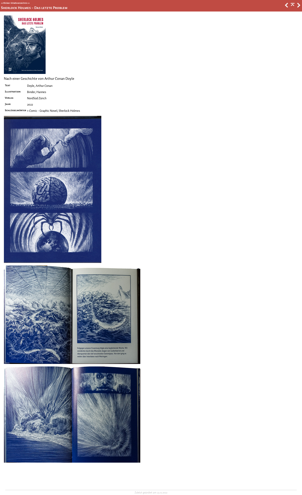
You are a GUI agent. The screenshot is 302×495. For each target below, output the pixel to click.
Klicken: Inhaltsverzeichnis (15, 3)
